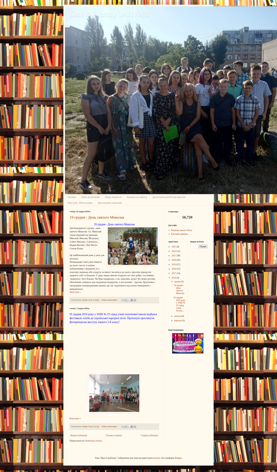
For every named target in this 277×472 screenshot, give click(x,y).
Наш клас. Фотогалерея (80, 202)
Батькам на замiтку (137, 197)
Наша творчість (113, 197)
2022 (174, 251)
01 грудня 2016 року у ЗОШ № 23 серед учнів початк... (179, 304)
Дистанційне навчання (110, 202)
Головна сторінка (114, 435)
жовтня (177, 316)
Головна (71, 197)
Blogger (178, 458)
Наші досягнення (90, 197)
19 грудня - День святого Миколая (97, 217)
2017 (174, 273)
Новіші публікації (78, 435)
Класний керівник (179, 234)
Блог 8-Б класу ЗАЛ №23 (109, 14)
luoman (157, 458)
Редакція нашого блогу (181, 230)
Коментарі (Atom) (93, 441)
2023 (174, 246)
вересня (178, 320)
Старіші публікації (149, 435)
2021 (174, 255)
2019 (174, 264)
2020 (174, 260)
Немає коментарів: (110, 300)
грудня (177, 281)
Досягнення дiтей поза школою (169, 197)
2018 (174, 269)
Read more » (75, 292)
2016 (174, 278)
